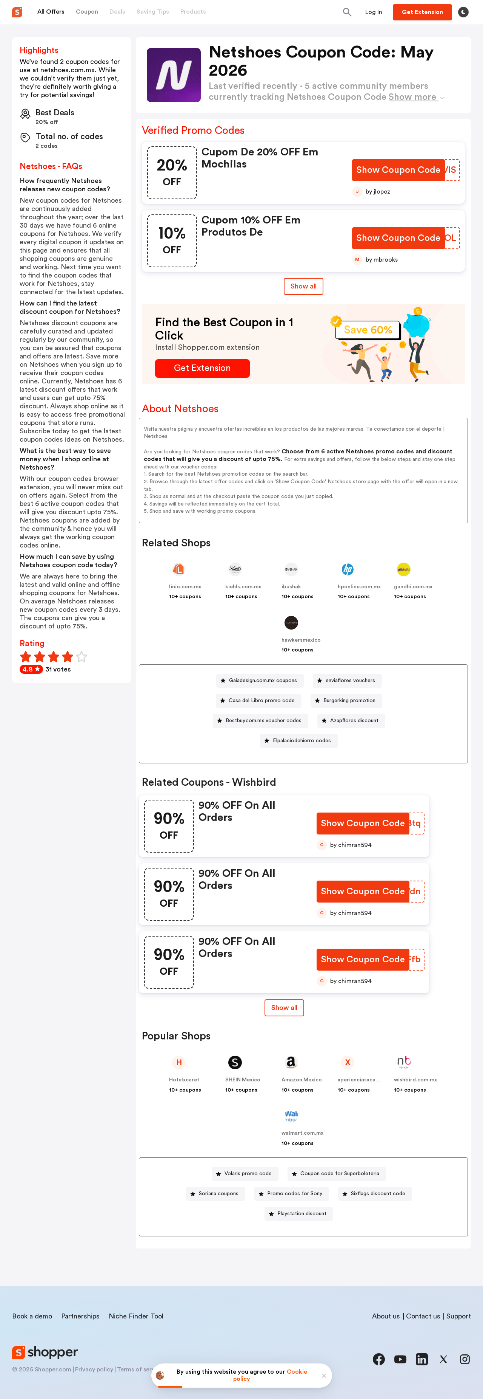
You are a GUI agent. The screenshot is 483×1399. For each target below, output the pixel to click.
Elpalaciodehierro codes (302, 740)
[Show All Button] (283, 1007)
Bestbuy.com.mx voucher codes (263, 720)
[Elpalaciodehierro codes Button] (299, 741)
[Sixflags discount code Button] (375, 1194)
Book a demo (32, 1316)
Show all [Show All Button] (304, 286)
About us (386, 1316)
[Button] (374, 12)
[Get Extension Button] (202, 368)
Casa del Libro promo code (262, 700)
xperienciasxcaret (360, 1080)
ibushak (291, 586)
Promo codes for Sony (294, 1193)
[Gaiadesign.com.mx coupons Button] (260, 681)
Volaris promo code (248, 1173)
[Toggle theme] (463, 12)
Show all (284, 1007)
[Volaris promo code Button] (245, 1174)
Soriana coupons (218, 1193)
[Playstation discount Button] (299, 1214)
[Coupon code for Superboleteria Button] (337, 1174)
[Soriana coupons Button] (215, 1194)
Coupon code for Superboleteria (339, 1173)
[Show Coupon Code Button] (399, 170)
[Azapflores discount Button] (351, 721)
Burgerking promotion (349, 700)
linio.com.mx (185, 586)
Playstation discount (301, 1213)
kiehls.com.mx (243, 586)
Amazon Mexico (301, 1080)
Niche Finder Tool (136, 1316)
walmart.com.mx (302, 1133)
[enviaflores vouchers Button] (347, 681)
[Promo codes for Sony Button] (291, 1194)
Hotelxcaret (184, 1080)
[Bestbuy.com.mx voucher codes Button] (260, 721)
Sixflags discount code (378, 1193)
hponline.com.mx (359, 586)
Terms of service (140, 1369)
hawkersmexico (301, 640)
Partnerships (80, 1316)
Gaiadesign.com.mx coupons (263, 680)
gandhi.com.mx (413, 586)
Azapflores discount (354, 720)
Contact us (423, 1316)
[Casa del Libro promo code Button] (258, 701)
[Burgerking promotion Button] (346, 701)
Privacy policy (94, 1369)
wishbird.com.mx (415, 1080)
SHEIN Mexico (242, 1080)
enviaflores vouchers (350, 680)
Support (458, 1316)
